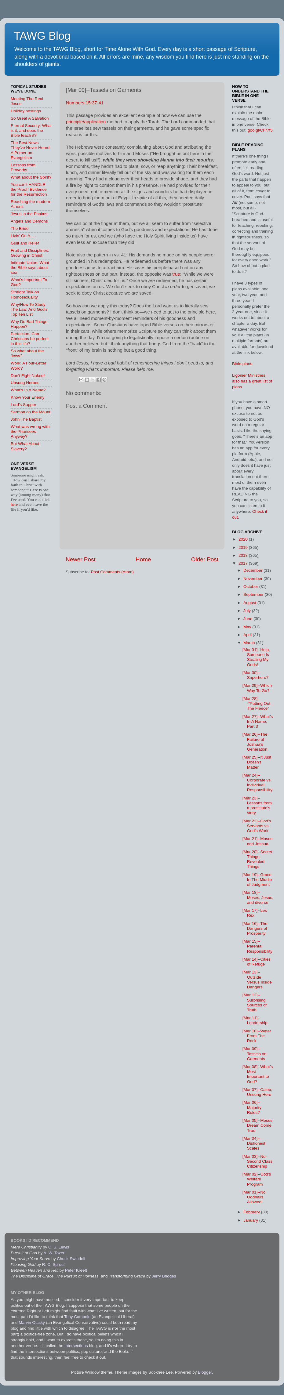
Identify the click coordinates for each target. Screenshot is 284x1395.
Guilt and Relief (25, 243)
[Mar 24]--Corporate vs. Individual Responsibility (257, 782)
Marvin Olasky (32, 1322)
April (248, 634)
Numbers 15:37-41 (85, 102)
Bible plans (242, 363)
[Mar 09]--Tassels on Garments (254, 1053)
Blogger (205, 1372)
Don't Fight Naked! (28, 375)
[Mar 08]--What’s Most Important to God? (257, 1074)
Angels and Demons (29, 221)
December (253, 570)
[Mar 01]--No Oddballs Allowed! (254, 1197)
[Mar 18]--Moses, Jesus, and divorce (257, 897)
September (254, 594)
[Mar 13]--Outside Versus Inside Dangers (257, 979)
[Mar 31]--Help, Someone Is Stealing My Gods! (256, 657)
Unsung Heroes (25, 382)
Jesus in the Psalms (29, 214)
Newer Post (81, 559)
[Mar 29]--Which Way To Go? (257, 688)
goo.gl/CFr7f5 (260, 130)
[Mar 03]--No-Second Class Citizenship (257, 1161)
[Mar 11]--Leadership (255, 1020)
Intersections (76, 1345)
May (247, 627)
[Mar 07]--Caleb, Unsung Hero (257, 1092)
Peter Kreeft (76, 1270)
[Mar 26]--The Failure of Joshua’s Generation (255, 742)
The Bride (20, 228)
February (252, 1212)
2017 (243, 563)
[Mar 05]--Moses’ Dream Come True (257, 1125)
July (247, 610)
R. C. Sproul (53, 1264)
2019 (243, 547)
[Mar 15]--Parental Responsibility (257, 946)
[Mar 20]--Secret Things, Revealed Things (257, 859)
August (250, 602)
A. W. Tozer (53, 1253)
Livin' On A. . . (23, 236)
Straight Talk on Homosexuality (25, 294)
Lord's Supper (23, 404)
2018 (243, 555)
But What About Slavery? (25, 446)
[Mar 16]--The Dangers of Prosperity (255, 928)
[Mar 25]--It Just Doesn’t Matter (256, 762)
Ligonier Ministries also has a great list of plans (252, 381)
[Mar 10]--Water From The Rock (256, 1036)
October (251, 586)
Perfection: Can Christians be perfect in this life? (30, 339)
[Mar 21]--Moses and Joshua (257, 841)
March (249, 642)
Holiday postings (26, 111)
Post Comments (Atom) (112, 572)
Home (143, 559)
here (15, 504)
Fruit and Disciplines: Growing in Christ (30, 253)
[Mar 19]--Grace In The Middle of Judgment (257, 879)
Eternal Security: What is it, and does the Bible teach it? (31, 130)
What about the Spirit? (31, 177)
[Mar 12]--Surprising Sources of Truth (254, 1002)
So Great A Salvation (30, 118)
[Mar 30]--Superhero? (255, 675)
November (253, 578)
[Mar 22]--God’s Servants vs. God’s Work (256, 826)
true (176, 274)
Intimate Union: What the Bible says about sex (30, 267)
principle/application (86, 121)
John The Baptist (26, 419)
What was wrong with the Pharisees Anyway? (30, 431)
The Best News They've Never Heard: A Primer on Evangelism (31, 150)
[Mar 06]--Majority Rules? (251, 1107)
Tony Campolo (77, 1316)
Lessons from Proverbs (23, 167)
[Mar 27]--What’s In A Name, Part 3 (257, 721)
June (248, 618)
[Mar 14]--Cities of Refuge (256, 961)
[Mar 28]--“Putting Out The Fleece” (256, 703)
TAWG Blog (42, 36)
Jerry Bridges (164, 1276)
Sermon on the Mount (30, 412)
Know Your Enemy (27, 397)
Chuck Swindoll (71, 1258)
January (251, 1220)
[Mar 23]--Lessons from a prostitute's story (257, 805)
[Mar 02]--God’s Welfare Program (256, 1179)
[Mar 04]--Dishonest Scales (253, 1143)
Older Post (204, 559)
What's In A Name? (28, 390)
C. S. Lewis (58, 1247)
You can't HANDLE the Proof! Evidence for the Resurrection (29, 189)
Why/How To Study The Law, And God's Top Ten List (29, 309)
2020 (243, 539)
